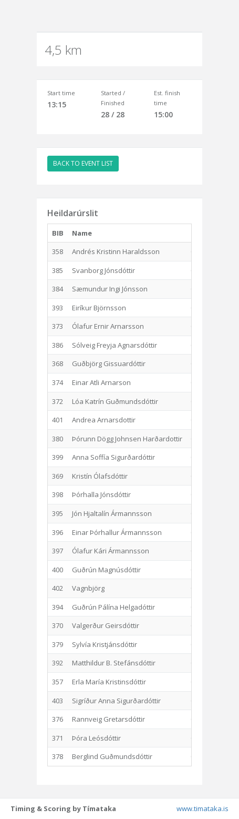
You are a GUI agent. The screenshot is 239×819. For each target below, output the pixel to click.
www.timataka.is (202, 808)
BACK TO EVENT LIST (83, 163)
